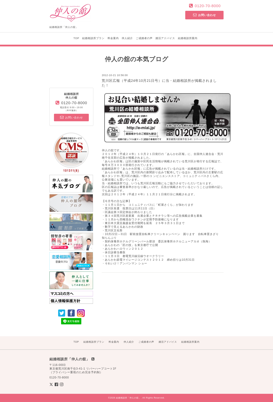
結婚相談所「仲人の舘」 (128, 398)
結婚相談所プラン (93, 38)
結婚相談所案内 (187, 38)
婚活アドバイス (165, 38)
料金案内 (113, 38)
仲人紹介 (127, 38)
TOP (76, 38)
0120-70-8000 (208, 6)
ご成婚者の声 (144, 38)
